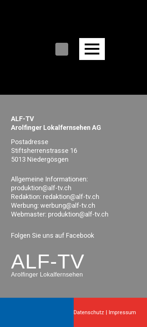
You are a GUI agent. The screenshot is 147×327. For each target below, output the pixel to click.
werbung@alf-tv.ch (67, 205)
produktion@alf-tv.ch (41, 188)
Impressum (122, 312)
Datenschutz (89, 312)
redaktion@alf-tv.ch (71, 196)
